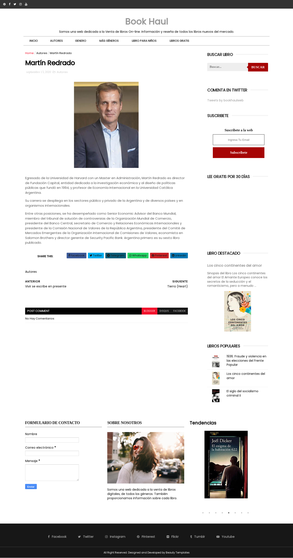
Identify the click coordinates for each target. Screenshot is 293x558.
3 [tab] (216, 513)
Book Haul (146, 22)
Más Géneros (109, 41)
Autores (56, 41)
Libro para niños (144, 41)
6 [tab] (235, 513)
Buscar (258, 67)
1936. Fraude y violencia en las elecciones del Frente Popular (246, 360)
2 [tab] (209, 513)
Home (29, 53)
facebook (179, 311)
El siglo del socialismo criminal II (242, 393)
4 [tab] (222, 513)
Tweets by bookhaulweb (225, 100)
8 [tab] (248, 513)
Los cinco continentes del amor (234, 265)
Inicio (33, 41)
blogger (149, 311)
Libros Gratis (179, 41)
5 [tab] (229, 513)
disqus (164, 311)
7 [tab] (241, 513)
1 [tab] (203, 513)
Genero (80, 41)
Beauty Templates (178, 552)
